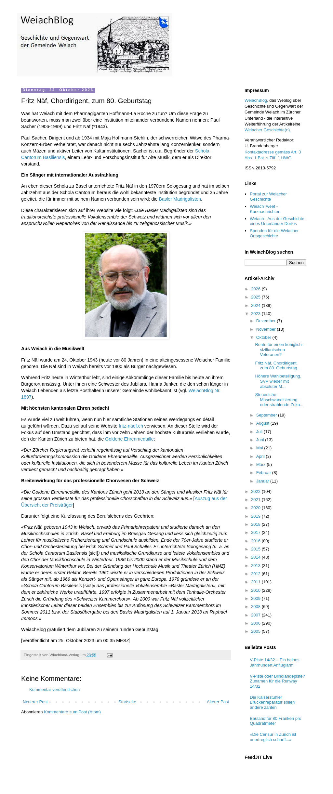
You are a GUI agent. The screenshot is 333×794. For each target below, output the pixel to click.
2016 (256, 540)
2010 (256, 590)
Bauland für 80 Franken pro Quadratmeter (275, 721)
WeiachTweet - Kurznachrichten (265, 209)
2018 (256, 524)
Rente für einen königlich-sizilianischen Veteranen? (279, 349)
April (261, 456)
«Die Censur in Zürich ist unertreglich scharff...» (273, 737)
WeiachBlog (256, 100)
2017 (256, 532)
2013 (256, 565)
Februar (264, 472)
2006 (256, 623)
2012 (256, 573)
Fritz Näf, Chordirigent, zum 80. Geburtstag (276, 366)
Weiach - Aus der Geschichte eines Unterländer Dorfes (277, 221)
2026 (256, 288)
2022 (256, 491)
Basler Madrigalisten (180, 199)
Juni (260, 439)
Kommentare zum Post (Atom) (72, 711)
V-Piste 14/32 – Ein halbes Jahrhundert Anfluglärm (275, 662)
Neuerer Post (35, 701)
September (267, 415)
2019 (256, 516)
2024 (256, 305)
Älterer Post (218, 701)
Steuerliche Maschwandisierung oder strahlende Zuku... (279, 399)
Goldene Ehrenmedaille (129, 439)
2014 (256, 557)
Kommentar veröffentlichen (54, 689)
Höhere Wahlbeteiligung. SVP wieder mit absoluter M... (278, 381)
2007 (256, 615)
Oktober (264, 337)
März (261, 464)
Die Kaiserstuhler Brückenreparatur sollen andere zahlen (272, 702)
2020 (256, 507)
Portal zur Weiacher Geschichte (268, 197)
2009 (256, 598)
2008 (256, 606)
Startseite (127, 701)
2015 (256, 549)
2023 (256, 313)
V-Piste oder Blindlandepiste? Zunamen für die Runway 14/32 (277, 681)
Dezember (266, 320)
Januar (263, 481)
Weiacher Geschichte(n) (267, 129)
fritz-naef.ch (131, 426)
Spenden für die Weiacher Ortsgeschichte (274, 233)
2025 (256, 297)
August (263, 423)
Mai (260, 447)
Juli (260, 431)
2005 (256, 631)
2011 (256, 581)
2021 (256, 499)
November (266, 329)
